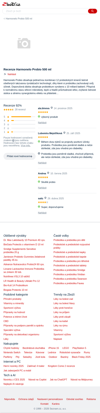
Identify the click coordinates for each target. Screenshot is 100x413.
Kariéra (56, 404)
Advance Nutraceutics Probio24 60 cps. (24, 264)
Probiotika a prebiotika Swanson (70, 279)
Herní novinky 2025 (14, 366)
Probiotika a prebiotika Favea (69, 283)
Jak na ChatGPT (58, 379)
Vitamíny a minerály (14, 303)
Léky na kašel (61, 321)
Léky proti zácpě (62, 317)
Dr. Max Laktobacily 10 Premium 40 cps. (24, 240)
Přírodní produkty (12, 299)
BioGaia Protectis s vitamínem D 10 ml (24, 244)
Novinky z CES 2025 (14, 379)
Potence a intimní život (15, 317)
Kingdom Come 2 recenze (61, 366)
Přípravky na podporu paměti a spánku (24, 325)
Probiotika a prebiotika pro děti (69, 240)
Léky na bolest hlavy (64, 303)
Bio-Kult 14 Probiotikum (16, 285)
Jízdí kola (40, 357)
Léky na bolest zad (63, 299)
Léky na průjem (61, 312)
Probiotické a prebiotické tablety (70, 265)
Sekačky (27, 357)
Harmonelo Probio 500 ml (19, 18)
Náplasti (58, 339)
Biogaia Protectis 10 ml (15, 290)
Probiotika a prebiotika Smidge (69, 270)
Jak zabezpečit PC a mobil (17, 370)
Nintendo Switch (12, 352)
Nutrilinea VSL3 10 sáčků (17, 276)
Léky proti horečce (63, 308)
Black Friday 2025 (81, 357)
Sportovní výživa (12, 308)
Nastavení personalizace (50, 399)
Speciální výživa (12, 330)
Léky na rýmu (61, 325)
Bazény (64, 357)
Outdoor (53, 357)
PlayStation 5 (79, 348)
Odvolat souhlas (74, 399)
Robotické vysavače (70, 352)
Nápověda (9, 399)
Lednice (52, 352)
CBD (6, 321)
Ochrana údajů (26, 399)
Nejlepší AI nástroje (14, 384)
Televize (28, 352)
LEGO (65, 348)
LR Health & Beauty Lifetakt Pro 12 (22, 281)
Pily (18, 357)
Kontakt (44, 404)
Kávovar (40, 352)
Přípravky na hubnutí (14, 312)
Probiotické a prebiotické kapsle (70, 257)
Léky (6, 339)
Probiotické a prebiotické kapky (70, 252)
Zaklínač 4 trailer (35, 366)
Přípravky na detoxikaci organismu (21, 334)
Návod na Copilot (37, 379)
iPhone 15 (53, 348)
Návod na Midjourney (82, 379)
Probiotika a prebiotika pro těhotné (71, 261)
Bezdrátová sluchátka (34, 348)
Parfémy (8, 357)
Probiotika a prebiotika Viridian (69, 274)
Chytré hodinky (11, 348)
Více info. (26, 145)
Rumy (87, 352)
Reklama (91, 399)
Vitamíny (58, 330)
